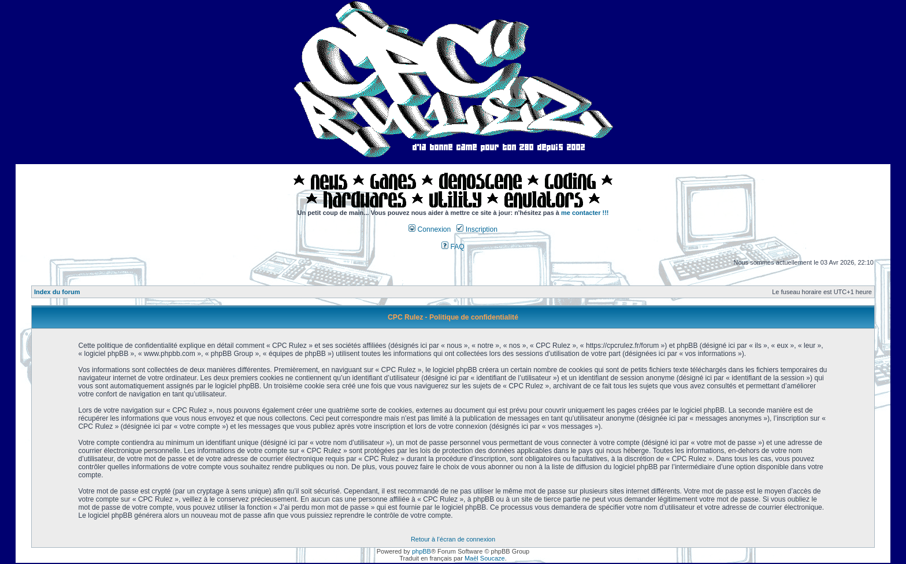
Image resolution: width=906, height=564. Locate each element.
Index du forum (57, 291)
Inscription (476, 229)
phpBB (421, 551)
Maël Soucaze (485, 558)
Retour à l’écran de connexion (453, 539)
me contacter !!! (585, 212)
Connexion (430, 229)
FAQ (453, 247)
